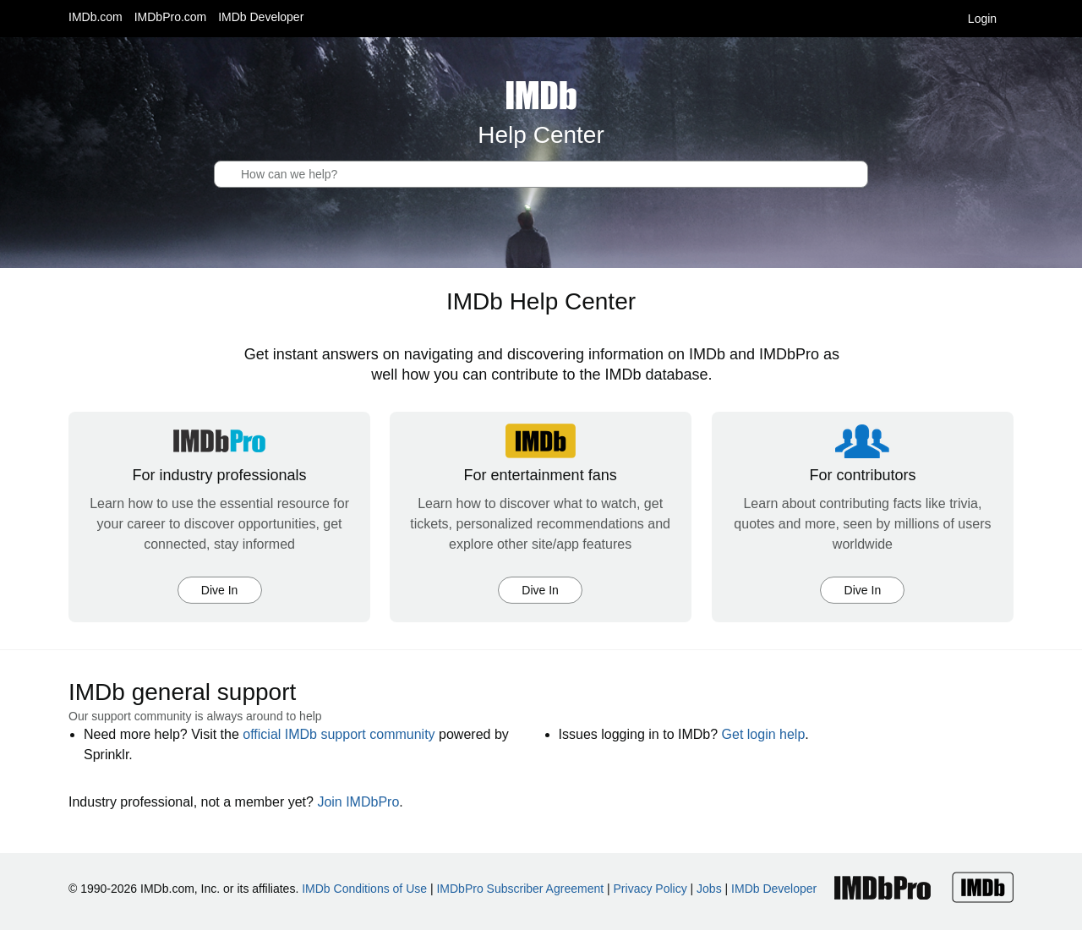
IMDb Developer (260, 17)
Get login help (764, 734)
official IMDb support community (338, 734)
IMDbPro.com (170, 17)
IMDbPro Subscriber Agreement (520, 888)
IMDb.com (95, 17)
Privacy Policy (650, 888)
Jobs (709, 888)
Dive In (219, 590)
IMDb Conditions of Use (364, 888)
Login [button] (991, 18)
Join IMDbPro (358, 802)
